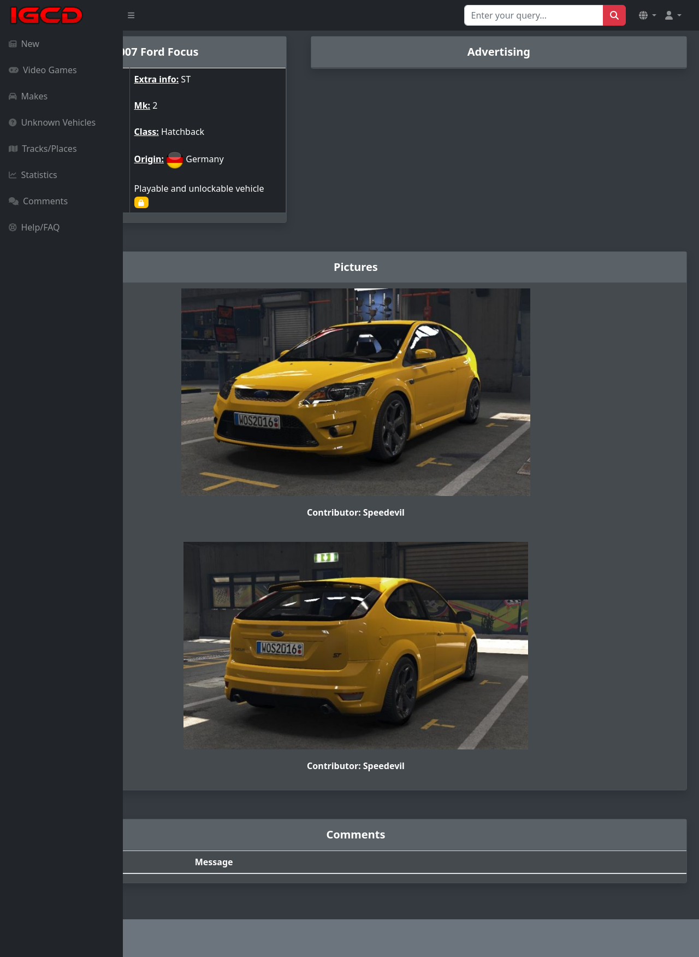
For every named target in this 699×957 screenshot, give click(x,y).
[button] (648, 15)
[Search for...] (533, 15)
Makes (28, 96)
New (24, 44)
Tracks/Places (43, 149)
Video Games (43, 70)
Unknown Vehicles (52, 122)
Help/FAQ (34, 227)
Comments (38, 201)
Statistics (33, 175)
